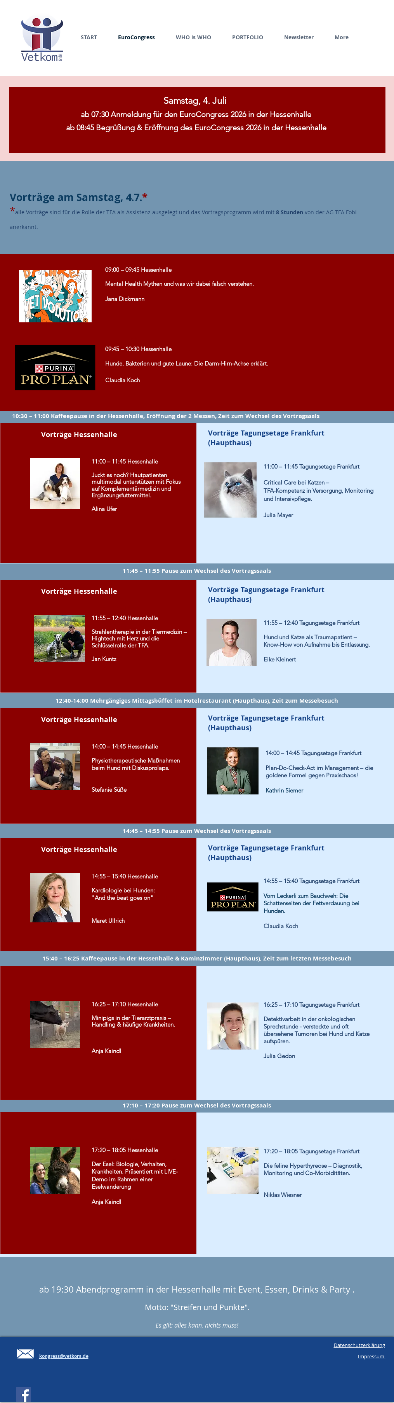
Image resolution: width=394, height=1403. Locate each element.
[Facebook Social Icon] (23, 1394)
